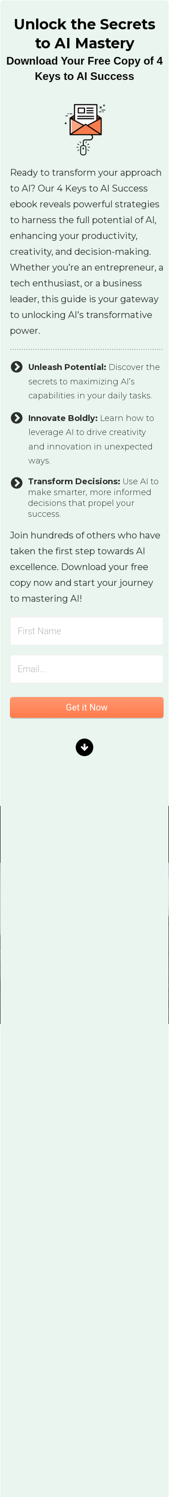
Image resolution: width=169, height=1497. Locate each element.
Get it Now (87, 707)
